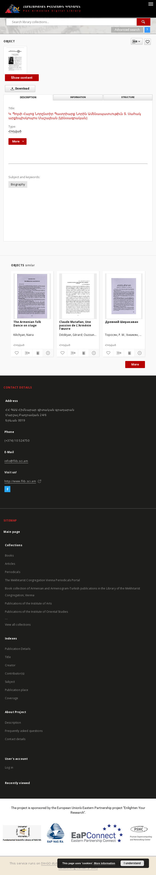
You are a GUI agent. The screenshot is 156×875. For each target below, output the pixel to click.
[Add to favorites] (147, 42)
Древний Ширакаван (121, 322)
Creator (10, 665)
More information (104, 863)
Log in (9, 767)
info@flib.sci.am (16, 461)
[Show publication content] (37, 353)
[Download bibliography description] (27, 353)
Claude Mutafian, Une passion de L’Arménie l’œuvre (75, 325)
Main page (12, 532)
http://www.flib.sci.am (20, 481)
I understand (132, 863)
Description (13, 723)
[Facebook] (7, 489)
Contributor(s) (14, 673)
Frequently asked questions (24, 731)
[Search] (143, 22)
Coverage (11, 698)
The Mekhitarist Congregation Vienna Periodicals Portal (42, 580)
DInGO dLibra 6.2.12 (56, 863)
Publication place (16, 690)
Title (8, 657)
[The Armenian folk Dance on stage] (32, 296)
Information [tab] (78, 97)
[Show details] (47, 353)
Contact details (15, 739)
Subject (10, 682)
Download (19, 88)
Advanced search (127, 29)
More (135, 364)
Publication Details (17, 649)
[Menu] (150, 4)
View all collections (18, 625)
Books (9, 555)
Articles (10, 564)
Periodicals (12, 572)
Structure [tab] (128, 97)
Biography (18, 184)
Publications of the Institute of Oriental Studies (36, 612)
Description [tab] (28, 97)
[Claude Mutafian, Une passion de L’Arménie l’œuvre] (78, 296)
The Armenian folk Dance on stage (27, 323)
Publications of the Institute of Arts (28, 603)
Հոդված (14, 131)
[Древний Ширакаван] (123, 296)
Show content (22, 77)
